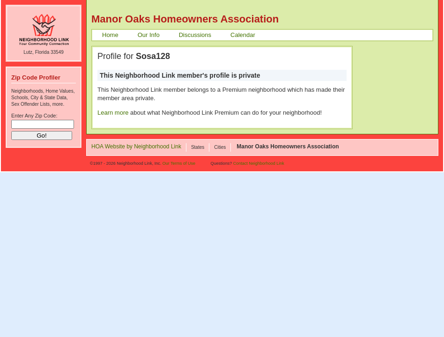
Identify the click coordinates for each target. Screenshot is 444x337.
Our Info (149, 34)
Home (110, 34)
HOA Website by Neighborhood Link (136, 147)
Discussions (195, 34)
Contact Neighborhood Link (258, 163)
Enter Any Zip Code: (34, 115)
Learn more (112, 112)
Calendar (242, 34)
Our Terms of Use (179, 163)
